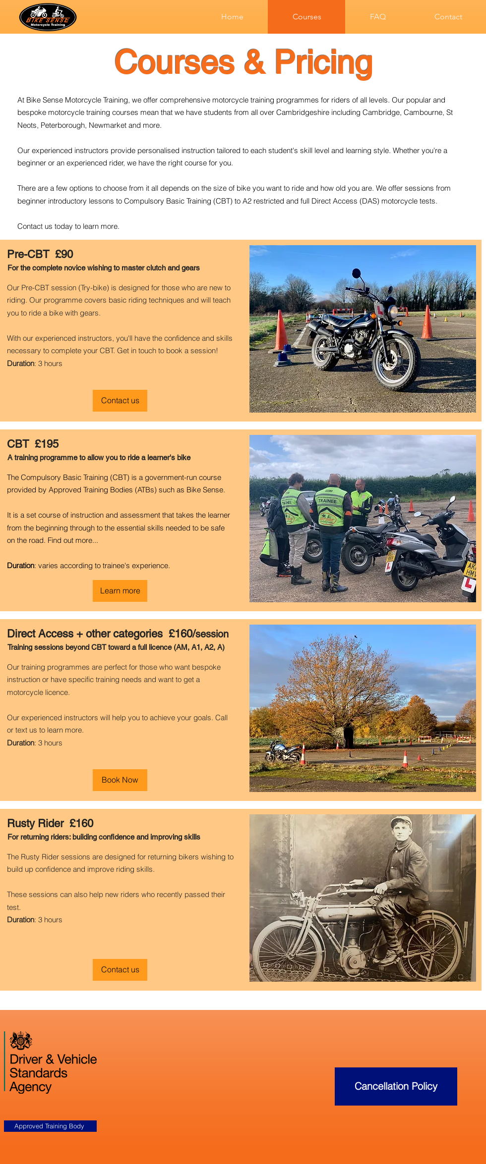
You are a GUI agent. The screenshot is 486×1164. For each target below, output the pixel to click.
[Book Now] (120, 780)
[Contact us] (120, 401)
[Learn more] (120, 591)
